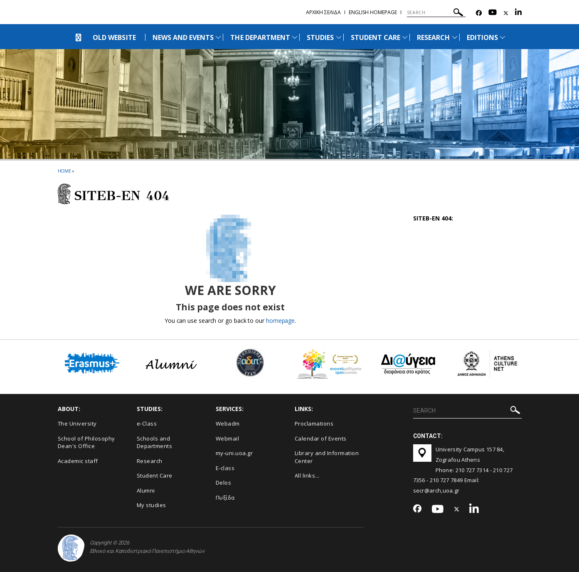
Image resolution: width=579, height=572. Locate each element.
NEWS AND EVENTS (183, 37)
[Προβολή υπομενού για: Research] (454, 37)
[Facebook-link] (479, 13)
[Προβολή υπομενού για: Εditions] (502, 37)
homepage (280, 320)
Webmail (227, 438)
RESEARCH (433, 37)
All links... (307, 475)
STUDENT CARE (376, 37)
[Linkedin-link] (518, 13)
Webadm (228, 423)
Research (150, 461)
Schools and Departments (154, 442)
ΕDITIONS (482, 37)
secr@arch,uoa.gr (436, 490)
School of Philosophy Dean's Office (86, 442)
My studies (151, 505)
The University (77, 423)
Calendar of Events (321, 438)
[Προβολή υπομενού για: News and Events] (218, 37)
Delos (224, 482)
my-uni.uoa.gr (234, 453)
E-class (225, 468)
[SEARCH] (436, 12)
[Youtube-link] (492, 13)
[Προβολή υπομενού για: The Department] (294, 37)
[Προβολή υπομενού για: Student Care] (404, 37)
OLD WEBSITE (114, 37)
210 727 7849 (446, 480)
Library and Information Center (327, 457)
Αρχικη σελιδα (323, 12)
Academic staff (78, 461)
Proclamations (314, 423)
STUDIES (320, 37)
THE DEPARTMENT (260, 37)
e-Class (147, 423)
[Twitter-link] (505, 13)
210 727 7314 (472, 470)
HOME (64, 171)
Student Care (154, 475)
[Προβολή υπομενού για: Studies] (338, 37)
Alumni (146, 490)
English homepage (373, 12)
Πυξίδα (225, 497)
